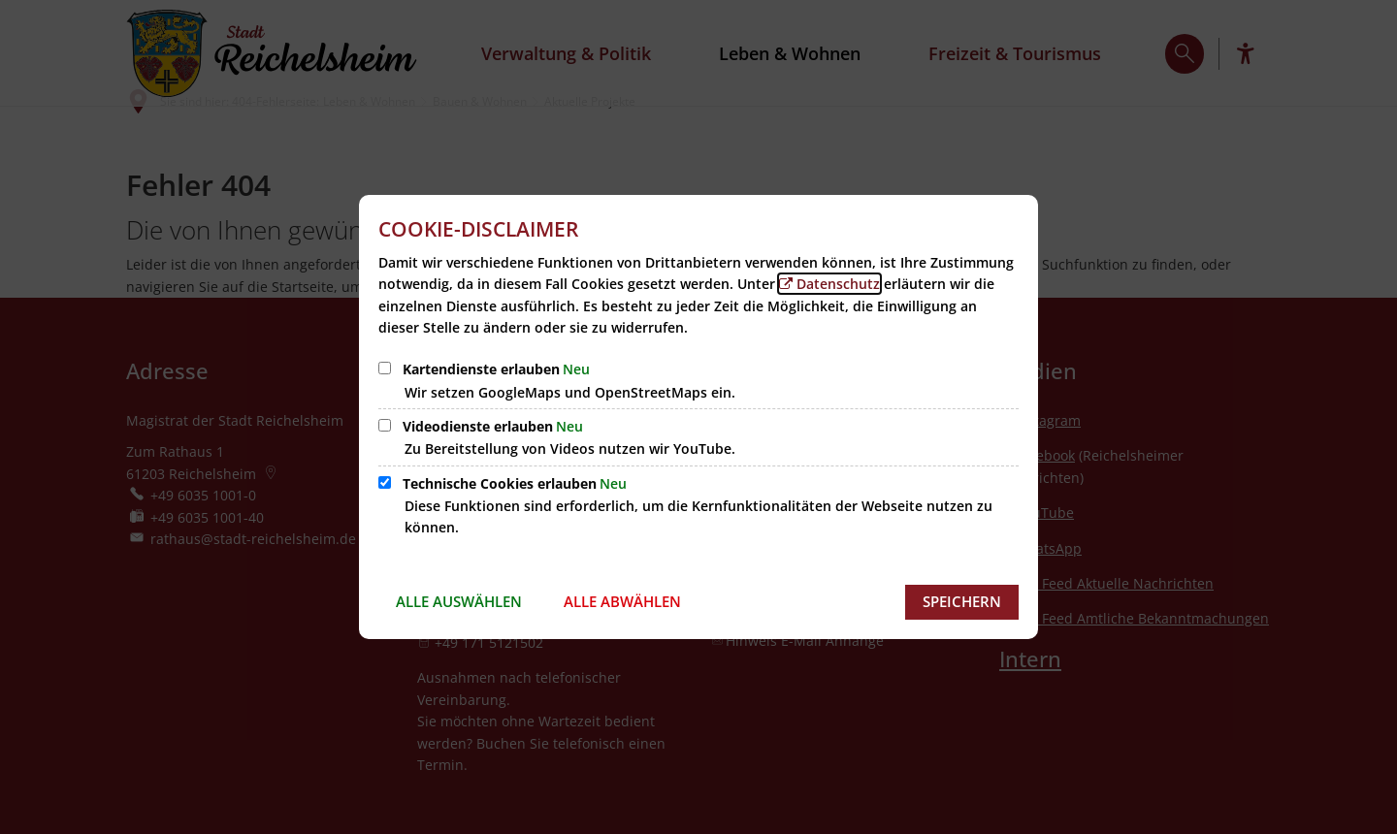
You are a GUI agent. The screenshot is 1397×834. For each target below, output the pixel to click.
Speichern (962, 601)
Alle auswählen (459, 601)
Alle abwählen (622, 601)
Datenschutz (838, 283)
